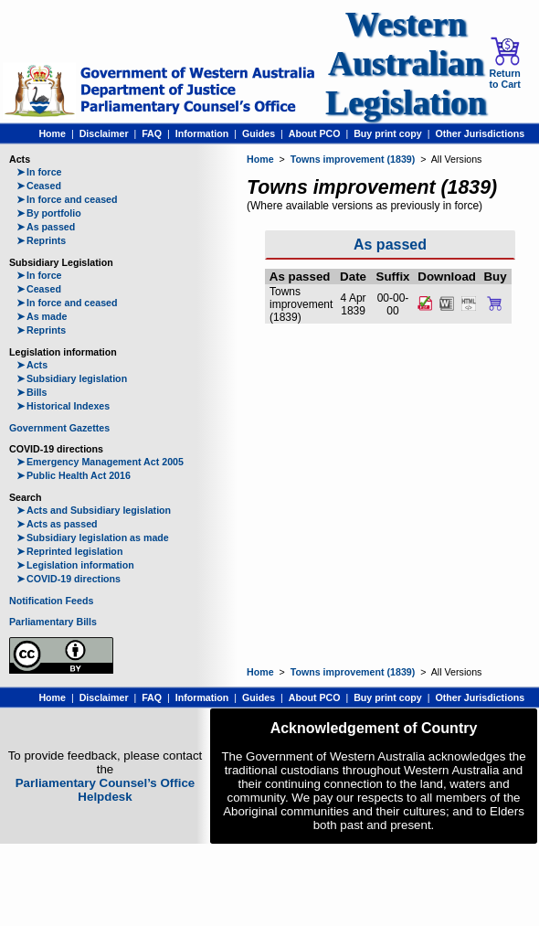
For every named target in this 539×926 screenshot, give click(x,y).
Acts (32, 364)
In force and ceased (67, 199)
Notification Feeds (51, 600)
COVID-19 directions (68, 578)
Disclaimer (104, 133)
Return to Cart (504, 63)
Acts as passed (57, 523)
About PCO (315, 133)
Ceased (38, 185)
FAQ (152, 133)
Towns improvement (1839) (353, 159)
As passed (45, 226)
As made (41, 316)
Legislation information (75, 564)
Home (52, 133)
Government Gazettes (59, 427)
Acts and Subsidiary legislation (93, 510)
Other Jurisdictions (479, 133)
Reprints (41, 240)
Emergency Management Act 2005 (100, 461)
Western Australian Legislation (405, 63)
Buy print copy (388, 133)
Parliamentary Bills (53, 621)
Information (202, 133)
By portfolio (48, 213)
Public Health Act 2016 (73, 475)
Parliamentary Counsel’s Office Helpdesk (106, 790)
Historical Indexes (63, 405)
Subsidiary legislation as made (92, 537)
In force (39, 171)
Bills (32, 392)
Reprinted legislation (69, 551)
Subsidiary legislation (71, 378)
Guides (258, 133)
